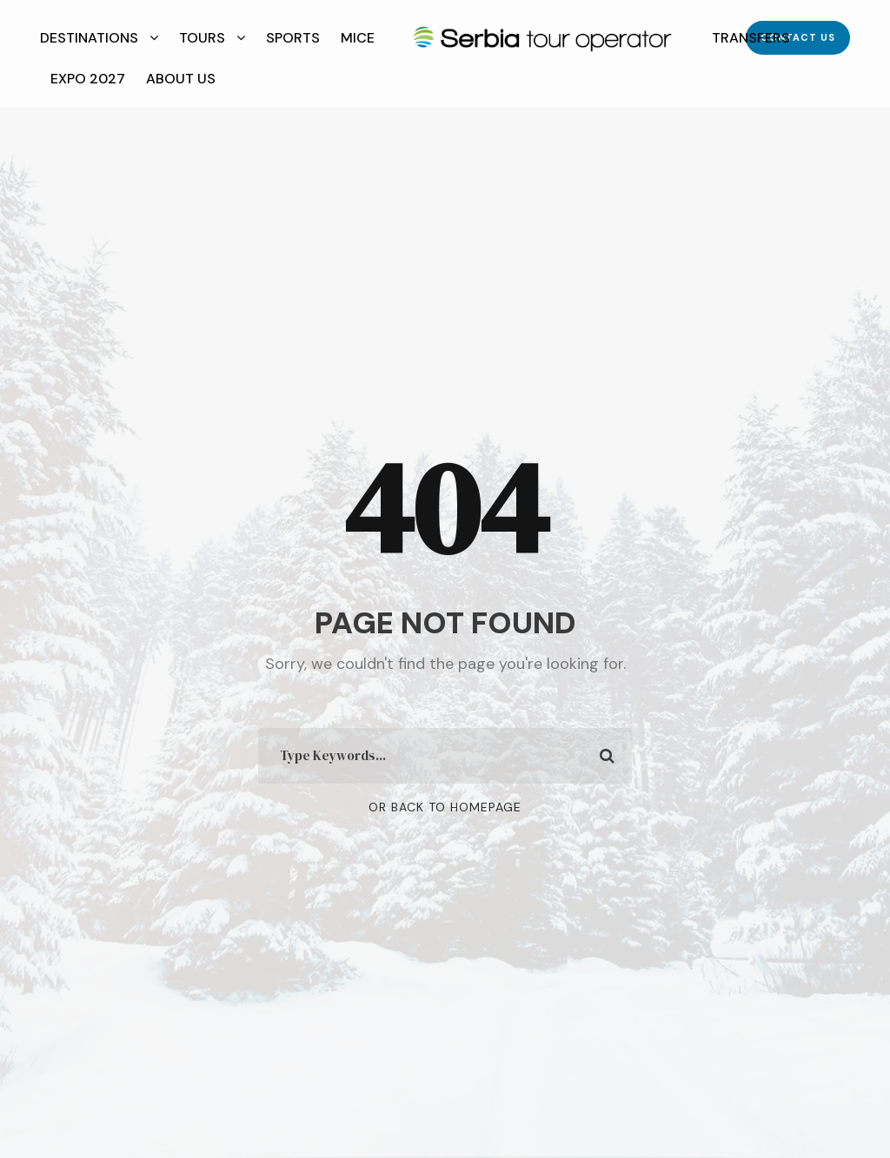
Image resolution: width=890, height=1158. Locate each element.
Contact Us (797, 37)
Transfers (751, 38)
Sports (293, 38)
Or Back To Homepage (445, 807)
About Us (181, 78)
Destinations (89, 38)
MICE (358, 38)
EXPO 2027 (87, 78)
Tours (202, 38)
